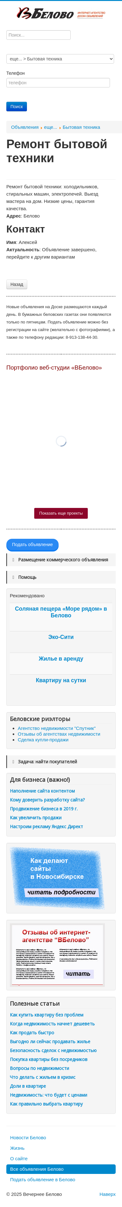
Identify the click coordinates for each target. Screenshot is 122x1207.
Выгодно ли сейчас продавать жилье (50, 1041)
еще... (50, 127)
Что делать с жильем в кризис (42, 1077)
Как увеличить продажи (35, 818)
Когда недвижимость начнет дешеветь (52, 1024)
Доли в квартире (28, 1086)
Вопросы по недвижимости (39, 1068)
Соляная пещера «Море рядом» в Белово (61, 612)
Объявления (25, 127)
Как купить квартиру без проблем (46, 1015)
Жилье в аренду (61, 659)
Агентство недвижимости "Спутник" (57, 728)
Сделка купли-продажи (43, 739)
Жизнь (17, 1148)
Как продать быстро (32, 1033)
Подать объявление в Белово (42, 1179)
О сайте (19, 1158)
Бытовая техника (81, 127)
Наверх (108, 1194)
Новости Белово (28, 1137)
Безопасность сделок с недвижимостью (53, 1050)
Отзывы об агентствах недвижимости (59, 734)
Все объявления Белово (37, 1169)
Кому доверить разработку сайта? (47, 800)
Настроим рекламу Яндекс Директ (46, 826)
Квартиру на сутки (61, 680)
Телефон (16, 73)
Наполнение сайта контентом (42, 791)
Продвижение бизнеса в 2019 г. (44, 809)
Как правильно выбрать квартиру (46, 1104)
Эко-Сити (61, 637)
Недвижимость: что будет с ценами (48, 1095)
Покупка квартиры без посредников (48, 1059)
